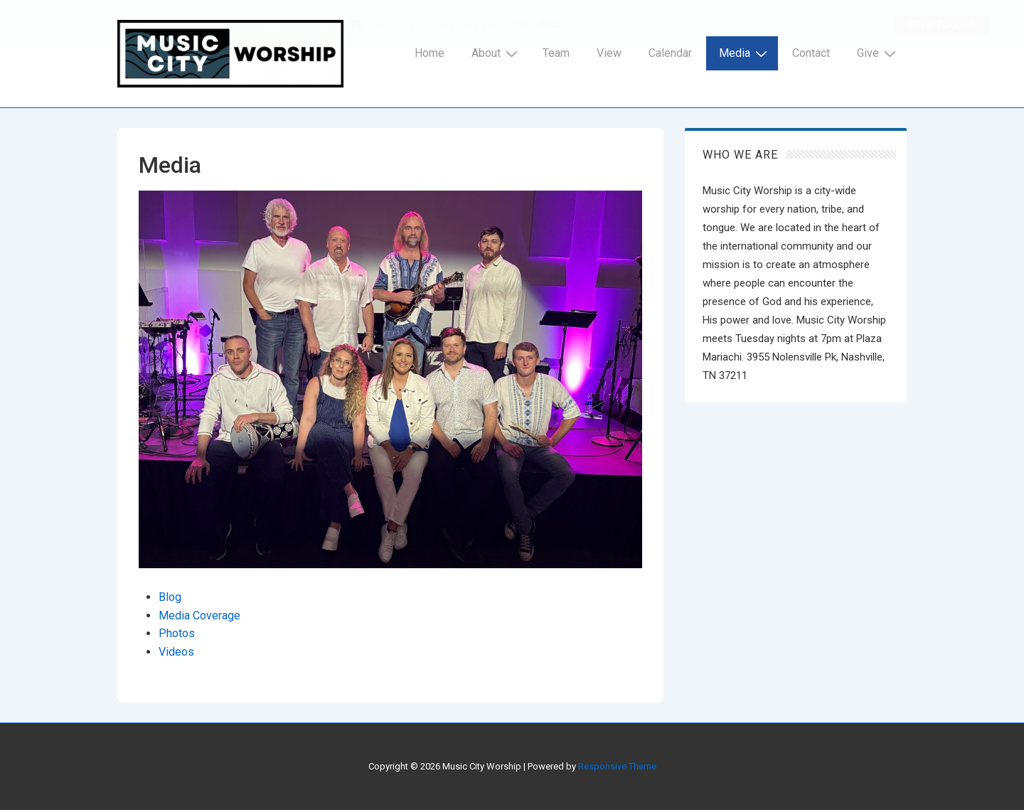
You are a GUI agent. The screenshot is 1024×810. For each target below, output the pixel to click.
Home (429, 53)
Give (878, 53)
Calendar (670, 53)
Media (745, 53)
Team (556, 53)
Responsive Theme (617, 766)
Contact (811, 53)
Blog (170, 597)
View (609, 53)
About (496, 53)
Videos (176, 652)
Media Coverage (199, 615)
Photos (177, 633)
